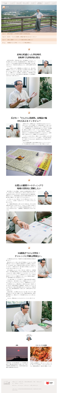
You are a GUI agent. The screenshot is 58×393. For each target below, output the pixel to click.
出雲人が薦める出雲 (28, 381)
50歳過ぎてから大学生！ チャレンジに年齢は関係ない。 (17, 42)
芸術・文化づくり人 (34, 385)
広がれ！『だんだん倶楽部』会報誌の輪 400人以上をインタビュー (19, 37)
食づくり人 (27, 385)
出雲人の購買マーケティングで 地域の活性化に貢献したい (17, 40)
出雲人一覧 (21, 381)
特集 (34, 381)
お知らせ (16, 383)
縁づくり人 (14, 385)
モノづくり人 (20, 385)
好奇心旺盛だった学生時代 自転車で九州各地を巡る (16, 34)
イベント (21, 383)
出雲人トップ (14, 381)
